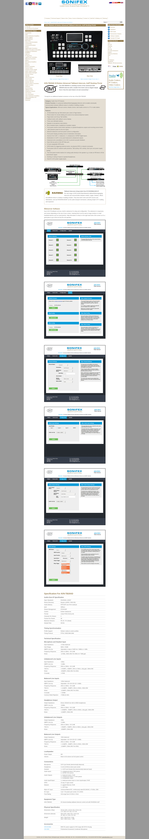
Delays (27, 46)
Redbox (110, 52)
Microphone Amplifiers (30, 61)
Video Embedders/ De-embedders (31, 98)
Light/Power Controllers (31, 57)
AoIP (26, 34)
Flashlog (110, 46)
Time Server (28, 92)
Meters (27, 60)
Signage (27, 75)
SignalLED (110, 61)
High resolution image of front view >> (59, 79)
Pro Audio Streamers (113, 50)
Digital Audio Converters (31, 48)
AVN (109, 43)
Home (45, 22)
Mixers (27, 63)
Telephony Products (30, 91)
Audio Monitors (29, 39)
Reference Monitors (113, 53)
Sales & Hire (64, 18)
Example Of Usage (115, 38)
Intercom (27, 54)
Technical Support (55, 18)
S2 (108, 58)
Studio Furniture (29, 85)
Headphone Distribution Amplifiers (31, 52)
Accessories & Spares (115, 33)
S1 (108, 56)
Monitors (27, 65)
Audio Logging (28, 37)
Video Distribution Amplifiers (32, 95)
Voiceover (27, 100)
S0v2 (109, 55)
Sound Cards (28, 78)
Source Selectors (29, 80)
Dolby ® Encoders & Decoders (33, 49)
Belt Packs (28, 40)
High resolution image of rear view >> (90, 79)
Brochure (112, 27)
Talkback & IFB (29, 89)
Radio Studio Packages (31, 72)
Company (47, 18)
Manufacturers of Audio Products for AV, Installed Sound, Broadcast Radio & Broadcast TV (74, 5)
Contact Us (86, 18)
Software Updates (114, 36)
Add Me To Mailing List (96, 18)
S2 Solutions (111, 60)
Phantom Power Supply (31, 69)
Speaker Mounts (29, 82)
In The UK (27, 26)
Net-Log (110, 49)
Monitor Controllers (30, 66)
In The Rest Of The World (31, 28)
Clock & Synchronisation (31, 42)
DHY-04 (110, 44)
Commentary (28, 43)
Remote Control (29, 74)
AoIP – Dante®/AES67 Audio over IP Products (57, 22)
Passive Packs (29, 68)
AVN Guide (113, 31)
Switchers (27, 86)
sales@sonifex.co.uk (107, 837)
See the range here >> (116, 82)
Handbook (112, 29)
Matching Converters (30, 58)
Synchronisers (28, 88)
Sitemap (105, 18)
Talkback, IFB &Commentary (115, 63)
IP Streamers (28, 55)
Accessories (28, 32)
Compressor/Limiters (30, 45)
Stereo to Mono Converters (32, 83)
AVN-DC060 (47, 827)
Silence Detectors (29, 77)
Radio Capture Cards (30, 71)
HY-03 (109, 47)
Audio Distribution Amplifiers (32, 36)
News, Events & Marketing (75, 18)
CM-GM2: (46, 829)
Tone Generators (29, 94)
